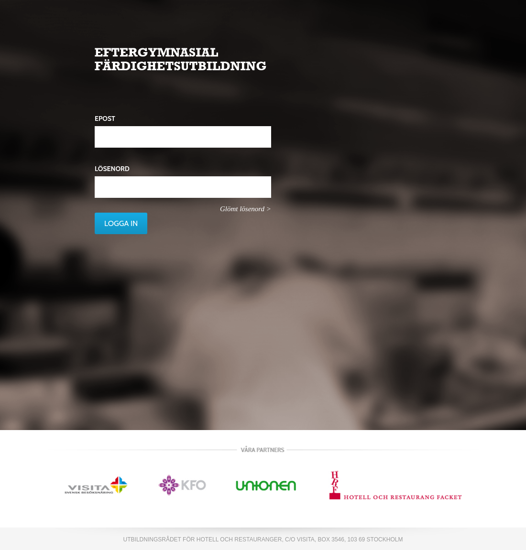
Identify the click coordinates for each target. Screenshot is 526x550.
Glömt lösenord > (245, 209)
